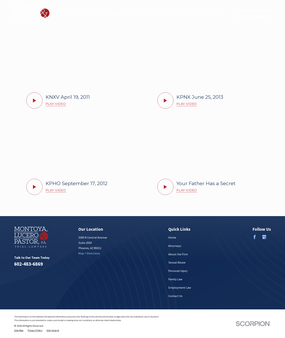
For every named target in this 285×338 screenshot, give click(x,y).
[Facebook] (254, 237)
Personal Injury (178, 271)
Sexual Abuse (177, 262)
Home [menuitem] (59, 13)
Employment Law (179, 288)
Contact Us (175, 296)
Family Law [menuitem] (163, 13)
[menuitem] (18, 330)
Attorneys (174, 246)
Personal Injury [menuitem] (141, 13)
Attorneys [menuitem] (74, 13)
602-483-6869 (251, 16)
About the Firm (178, 254)
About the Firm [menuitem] (95, 13)
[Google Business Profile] (264, 237)
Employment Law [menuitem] (185, 13)
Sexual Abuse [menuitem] (118, 13)
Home (172, 237)
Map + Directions (89, 253)
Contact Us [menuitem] (219, 13)
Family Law (175, 279)
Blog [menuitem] (204, 13)
